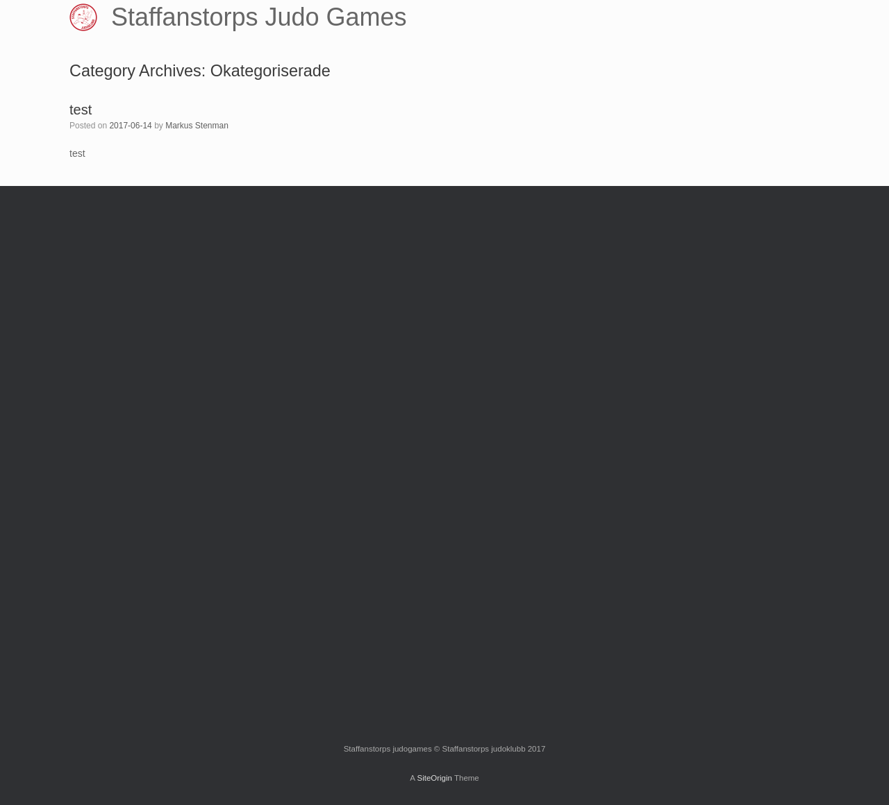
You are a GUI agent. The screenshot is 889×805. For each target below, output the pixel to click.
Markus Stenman (197, 125)
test (80, 109)
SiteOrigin (434, 778)
